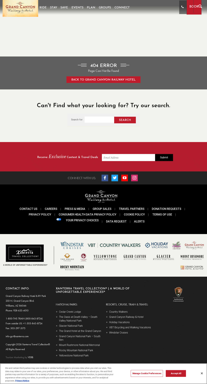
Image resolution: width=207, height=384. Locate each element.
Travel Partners (131, 208)
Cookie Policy (134, 214)
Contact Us (28, 208)
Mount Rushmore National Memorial (79, 345)
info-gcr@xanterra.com (17, 336)
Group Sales (102, 208)
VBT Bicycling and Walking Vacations (130, 327)
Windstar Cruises (118, 332)
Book (184, 6)
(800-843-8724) (34, 318)
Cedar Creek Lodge (70, 311)
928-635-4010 (20, 310)
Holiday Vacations (119, 322)
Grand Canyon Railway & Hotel (126, 316)
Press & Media (75, 208)
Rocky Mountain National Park (76, 350)
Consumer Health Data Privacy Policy (87, 214)
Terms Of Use (162, 214)
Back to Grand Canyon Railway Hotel (103, 79)
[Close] (201, 373)
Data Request (116, 221)
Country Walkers (118, 311)
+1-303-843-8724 (32, 323)
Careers (51, 208)
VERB (19, 357)
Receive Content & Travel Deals (67, 156)
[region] (103, 373)
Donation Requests (166, 208)
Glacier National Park (71, 325)
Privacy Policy (40, 214)
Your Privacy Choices (77, 220)
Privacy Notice (22, 380)
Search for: (77, 119)
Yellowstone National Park (74, 355)
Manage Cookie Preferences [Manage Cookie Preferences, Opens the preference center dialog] (146, 373)
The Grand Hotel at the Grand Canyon (80, 331)
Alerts (139, 221)
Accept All (176, 373)
